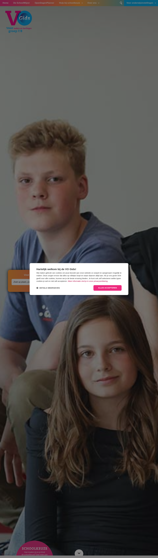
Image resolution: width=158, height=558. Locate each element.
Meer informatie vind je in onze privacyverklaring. (88, 281)
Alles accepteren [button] (107, 288)
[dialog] (79, 279)
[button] (48, 287)
